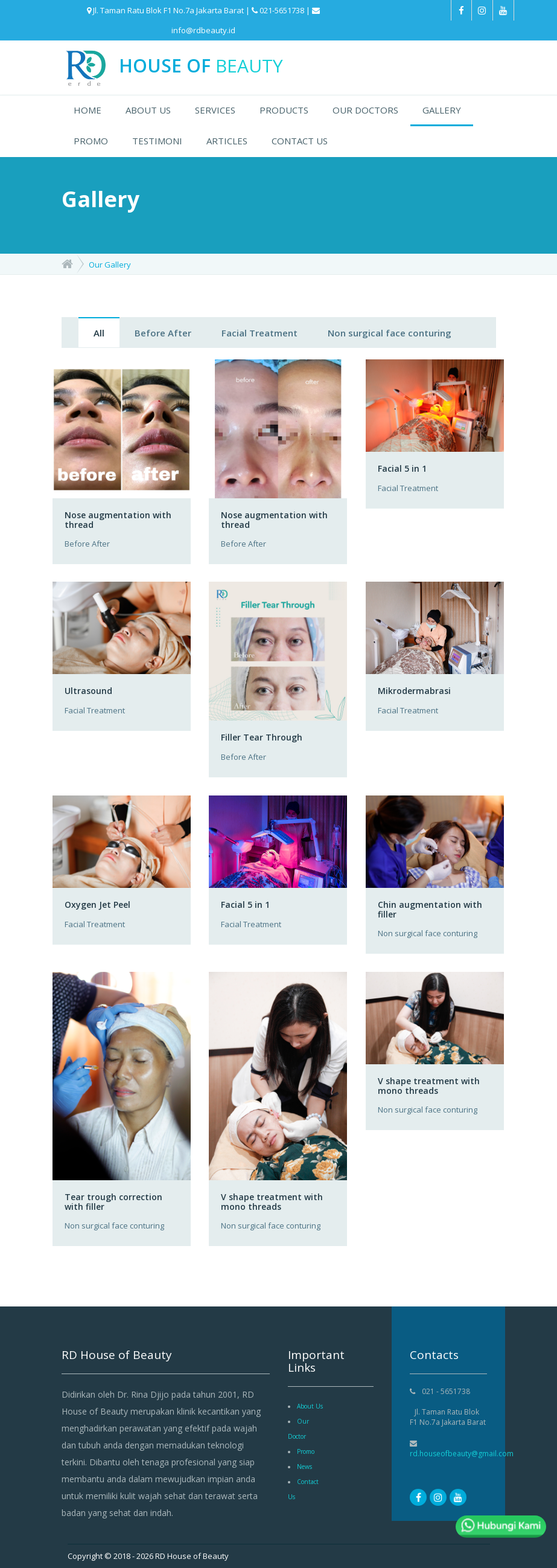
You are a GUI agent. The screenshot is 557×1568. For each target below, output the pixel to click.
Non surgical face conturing (389, 333)
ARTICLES (226, 141)
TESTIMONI (157, 141)
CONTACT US (300, 141)
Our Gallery (110, 264)
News (304, 1466)
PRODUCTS (283, 110)
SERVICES (215, 110)
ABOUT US (148, 110)
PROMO (91, 141)
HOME (87, 110)
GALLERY (441, 110)
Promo (305, 1451)
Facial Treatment (259, 333)
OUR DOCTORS (365, 110)
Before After (163, 333)
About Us (310, 1406)
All (99, 333)
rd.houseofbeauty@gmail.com (462, 1453)
